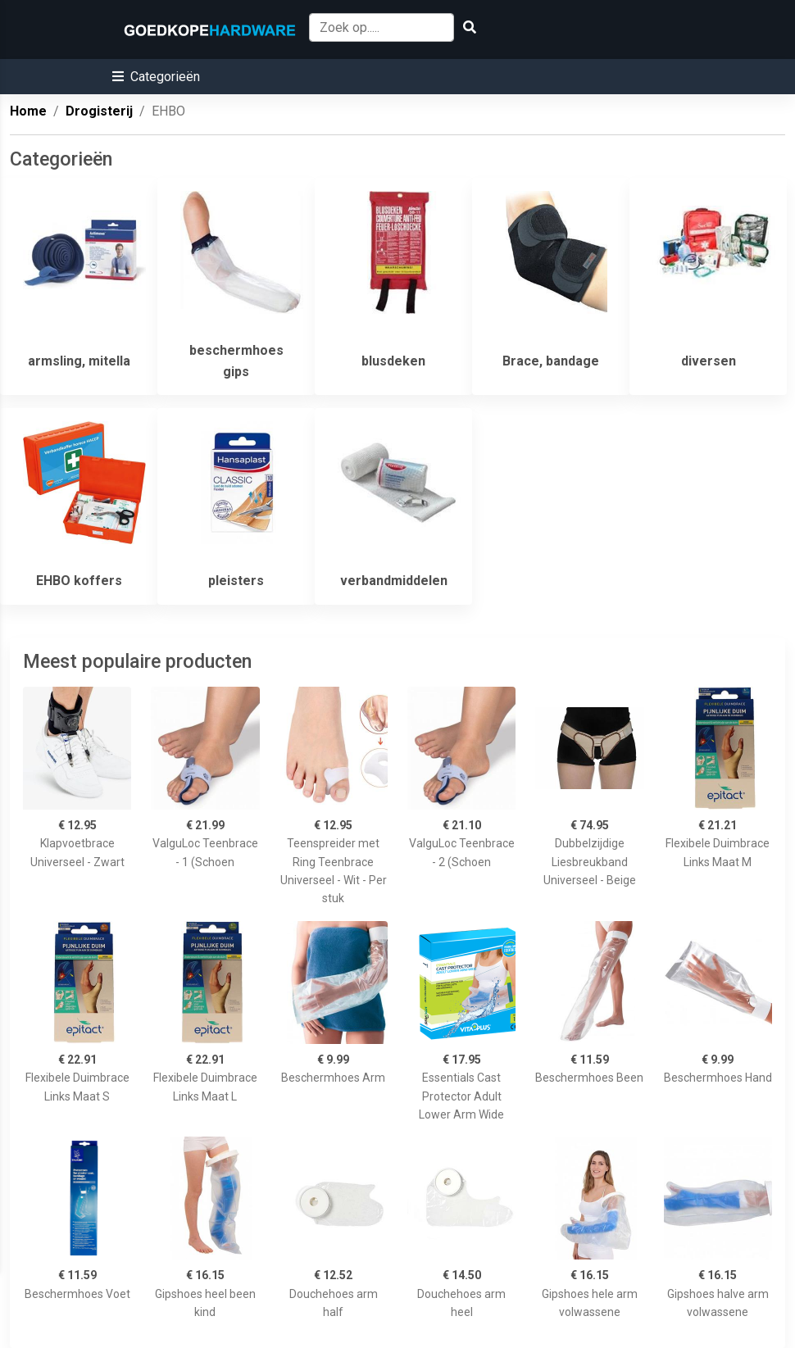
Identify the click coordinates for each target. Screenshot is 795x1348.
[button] (156, 76)
